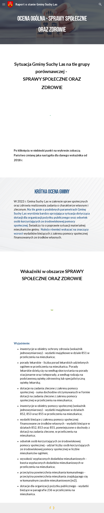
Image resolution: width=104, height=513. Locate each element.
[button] (3, 4)
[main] (52, 22)
